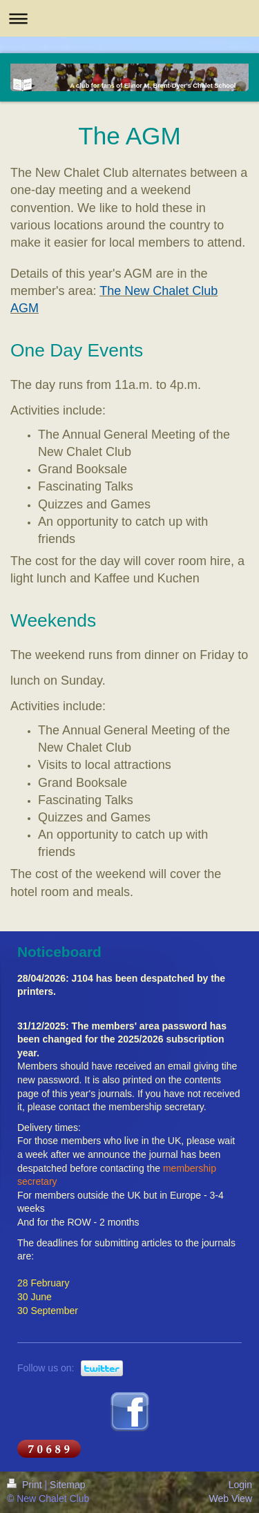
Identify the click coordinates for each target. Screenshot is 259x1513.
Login (240, 1484)
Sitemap (67, 1484)
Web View (230, 1498)
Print (26, 1484)
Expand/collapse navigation (129, 18)
